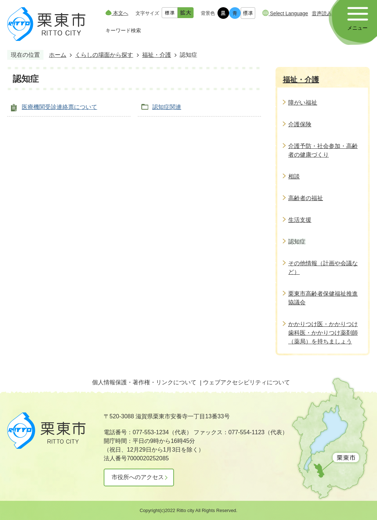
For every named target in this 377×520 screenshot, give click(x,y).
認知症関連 (166, 107)
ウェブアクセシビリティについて (246, 382)
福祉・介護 (156, 55)
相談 (294, 176)
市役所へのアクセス (138, 477)
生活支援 (299, 220)
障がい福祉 (302, 103)
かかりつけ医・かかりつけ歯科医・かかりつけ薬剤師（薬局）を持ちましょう (323, 332)
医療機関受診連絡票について (59, 107)
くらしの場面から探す (104, 55)
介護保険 (299, 124)
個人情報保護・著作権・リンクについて (144, 382)
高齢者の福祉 (305, 198)
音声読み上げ (327, 13)
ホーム (57, 55)
